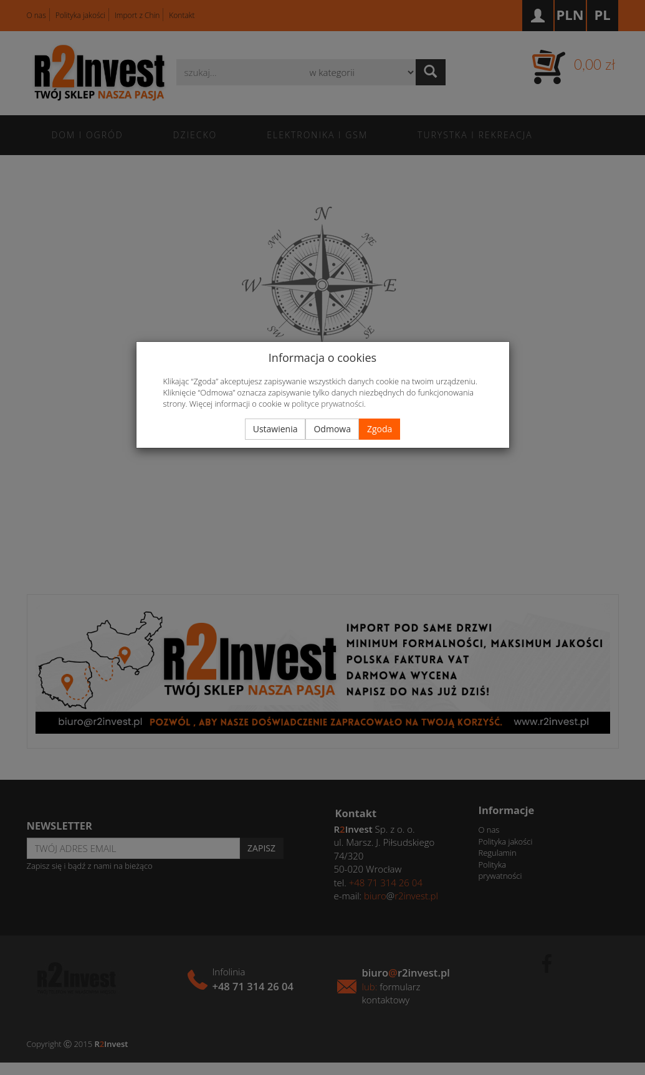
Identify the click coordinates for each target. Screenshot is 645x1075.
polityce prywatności (328, 403)
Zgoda (379, 429)
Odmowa (331, 429)
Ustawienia (275, 429)
